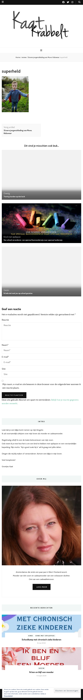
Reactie (5, 320)
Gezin (6, 290)
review (24, 57)
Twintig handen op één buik (14, 196)
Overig (7, 193)
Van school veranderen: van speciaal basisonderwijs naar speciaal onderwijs (33, 240)
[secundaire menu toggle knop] (3, 2)
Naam (5, 345)
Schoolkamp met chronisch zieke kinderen (41, 639)
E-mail (5, 357)
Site (3, 369)
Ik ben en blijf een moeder (41, 672)
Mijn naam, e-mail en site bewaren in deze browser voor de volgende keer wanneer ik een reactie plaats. (41, 386)
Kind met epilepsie (12, 237)
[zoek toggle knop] (79, 2)
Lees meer (41, 587)
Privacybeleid (8, 696)
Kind (30, 636)
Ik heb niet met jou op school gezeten (18, 293)
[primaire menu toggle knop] (41, 50)
